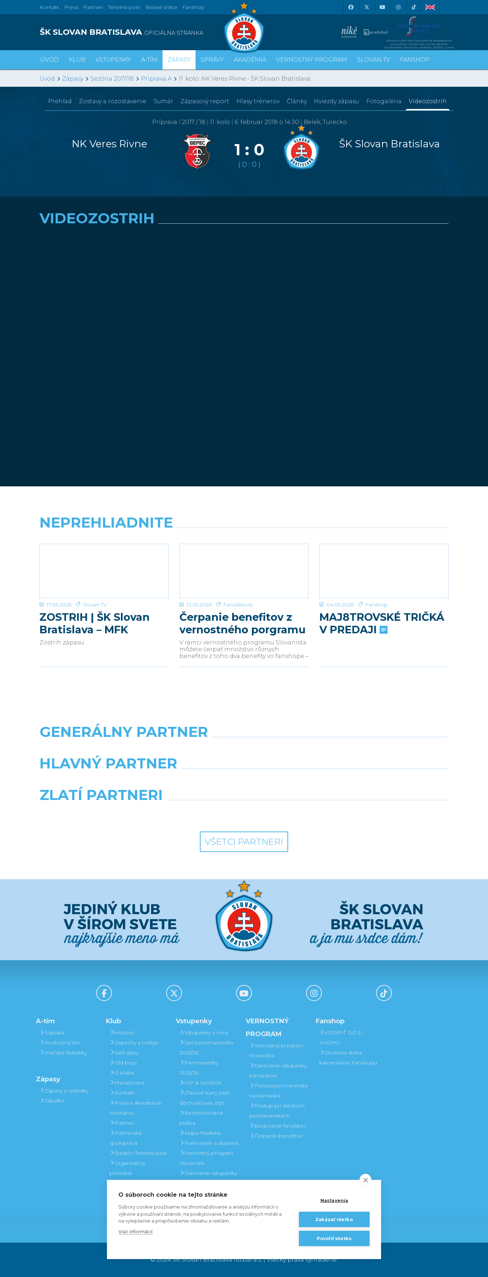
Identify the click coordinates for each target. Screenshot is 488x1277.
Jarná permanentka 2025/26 (206, 1047)
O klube (121, 1072)
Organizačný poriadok (127, 1168)
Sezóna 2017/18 (112, 78)
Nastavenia (334, 1200)
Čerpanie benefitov (275, 1136)
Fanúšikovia (237, 604)
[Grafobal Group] (296, 813)
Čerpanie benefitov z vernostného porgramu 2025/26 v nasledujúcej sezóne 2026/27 (242, 623)
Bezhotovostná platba (201, 1118)
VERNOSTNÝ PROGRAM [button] (311, 59)
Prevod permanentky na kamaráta (278, 1090)
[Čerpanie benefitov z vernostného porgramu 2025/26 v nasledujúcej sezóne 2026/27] (244, 571)
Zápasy (72, 78)
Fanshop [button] (415, 59)
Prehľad (60, 101)
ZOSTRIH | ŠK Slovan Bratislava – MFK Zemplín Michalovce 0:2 (103, 623)
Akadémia (250, 59)
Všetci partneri (244, 842)
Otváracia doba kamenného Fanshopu (348, 1057)
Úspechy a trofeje (133, 1042)
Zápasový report (204, 101)
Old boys (123, 1062)
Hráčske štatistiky (63, 1052)
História (121, 1032)
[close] (365, 1180)
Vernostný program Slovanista (206, 1158)
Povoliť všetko (334, 1238)
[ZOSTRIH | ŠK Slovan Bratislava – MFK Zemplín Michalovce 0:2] (104, 571)
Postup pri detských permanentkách (277, 1110)
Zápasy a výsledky (64, 1090)
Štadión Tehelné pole (138, 1153)
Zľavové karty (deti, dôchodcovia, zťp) (205, 1098)
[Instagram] (398, 7)
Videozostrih (428, 101)
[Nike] (244, 750)
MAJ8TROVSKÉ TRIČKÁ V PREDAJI (381, 623)
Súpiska (51, 1032)
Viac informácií (135, 1231)
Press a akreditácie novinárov (135, 1108)
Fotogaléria (384, 101)
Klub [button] (77, 59)
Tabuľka (51, 1100)
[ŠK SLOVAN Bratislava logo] (244, 27)
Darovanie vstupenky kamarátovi (208, 1178)
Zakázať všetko (334, 1219)
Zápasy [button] (179, 59)
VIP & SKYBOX (200, 1083)
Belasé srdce (161, 7)
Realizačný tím (59, 1042)
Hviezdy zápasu (336, 101)
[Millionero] (296, 781)
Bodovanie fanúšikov (277, 1126)
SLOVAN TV (373, 59)
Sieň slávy (123, 1052)
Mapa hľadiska (199, 1133)
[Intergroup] (192, 813)
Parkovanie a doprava (208, 1143)
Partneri (121, 1123)
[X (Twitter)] (366, 7)
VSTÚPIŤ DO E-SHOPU (341, 1037)
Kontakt (121, 1093)
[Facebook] (350, 7)
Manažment (127, 1083)
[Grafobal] (192, 781)
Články (297, 101)
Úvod (49, 59)
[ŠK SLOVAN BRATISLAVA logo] (139, 32)
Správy (212, 59)
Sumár (163, 101)
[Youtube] (382, 7)
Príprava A (156, 78)
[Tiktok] (414, 7)
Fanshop (193, 7)
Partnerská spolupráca (125, 1138)
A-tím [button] (149, 59)
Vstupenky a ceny (203, 1032)
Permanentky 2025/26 (199, 1067)
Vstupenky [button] (113, 59)
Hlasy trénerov (258, 101)
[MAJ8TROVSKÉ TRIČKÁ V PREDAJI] (384, 571)
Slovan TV (95, 604)
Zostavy (112, 101)
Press (71, 7)
